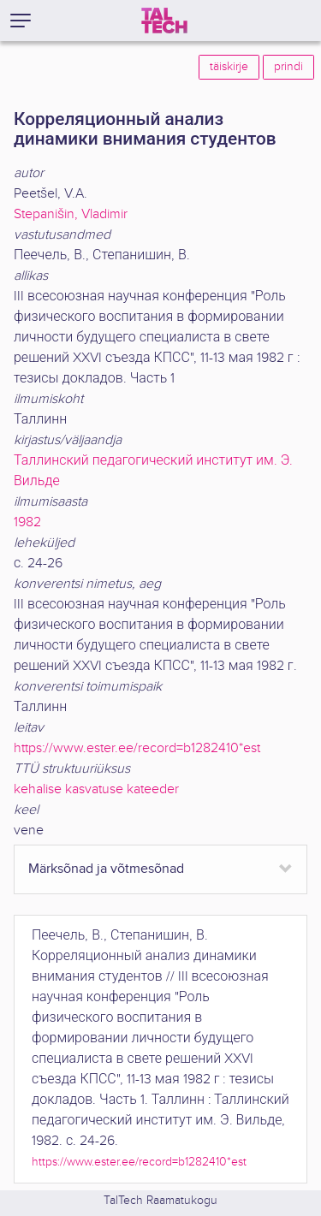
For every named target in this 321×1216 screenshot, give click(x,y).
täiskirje (229, 67)
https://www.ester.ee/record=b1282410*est (137, 748)
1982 (27, 522)
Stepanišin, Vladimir (71, 214)
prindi (288, 67)
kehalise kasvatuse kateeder (96, 789)
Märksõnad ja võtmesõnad (106, 869)
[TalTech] (164, 20)
